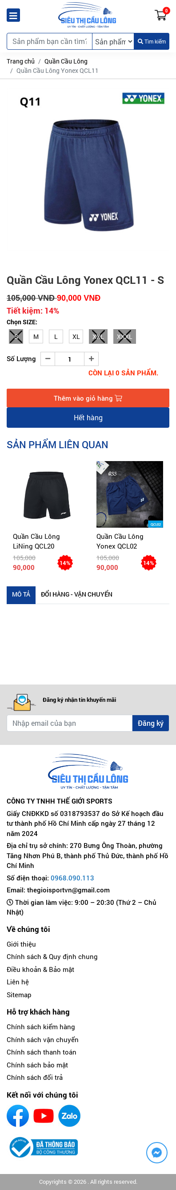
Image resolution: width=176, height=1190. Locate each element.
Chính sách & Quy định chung (52, 956)
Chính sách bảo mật (37, 1064)
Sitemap (19, 994)
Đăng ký (151, 723)
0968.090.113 (72, 877)
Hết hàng (88, 417)
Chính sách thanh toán (41, 1051)
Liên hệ (18, 981)
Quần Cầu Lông (66, 61)
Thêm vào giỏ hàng (88, 398)
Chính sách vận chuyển (43, 1039)
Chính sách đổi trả (35, 1077)
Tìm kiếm (152, 41)
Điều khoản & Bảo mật (40, 969)
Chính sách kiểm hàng (41, 1026)
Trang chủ (21, 61)
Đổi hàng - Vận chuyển (76, 594)
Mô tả (21, 594)
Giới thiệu (21, 943)
